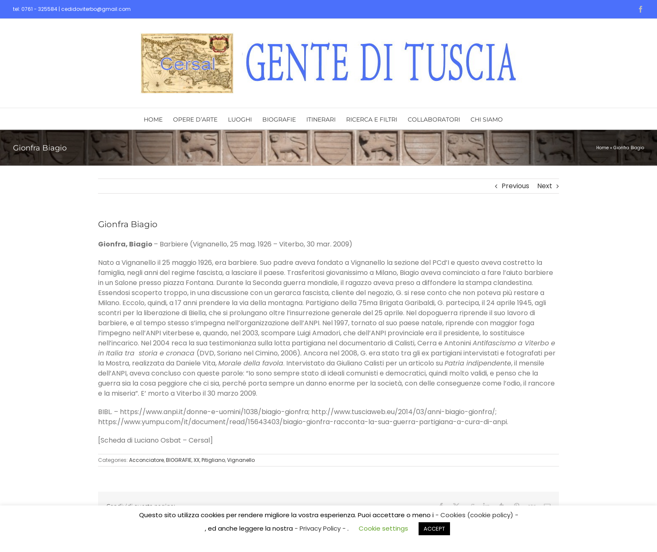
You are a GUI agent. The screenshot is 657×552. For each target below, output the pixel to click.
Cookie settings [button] (383, 528)
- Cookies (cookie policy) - (476, 515)
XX (196, 460)
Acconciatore (146, 460)
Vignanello (241, 460)
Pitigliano (213, 460)
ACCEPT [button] (434, 529)
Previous (515, 186)
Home (602, 148)
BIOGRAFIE (178, 460)
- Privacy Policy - (321, 528)
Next (544, 186)
